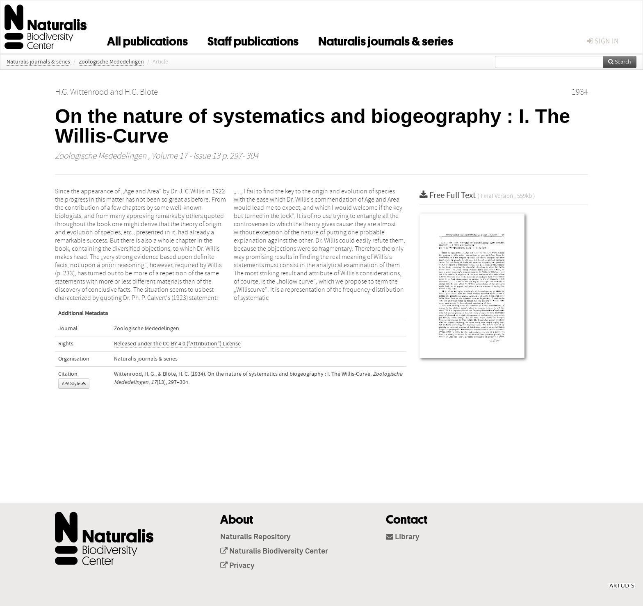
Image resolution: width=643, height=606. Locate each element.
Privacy (237, 566)
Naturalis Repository (255, 537)
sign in (603, 41)
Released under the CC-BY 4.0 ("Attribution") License (177, 343)
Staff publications (253, 39)
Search (619, 62)
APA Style (74, 383)
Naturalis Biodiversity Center (274, 551)
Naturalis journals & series (385, 39)
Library (403, 537)
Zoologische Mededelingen (111, 62)
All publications (147, 39)
